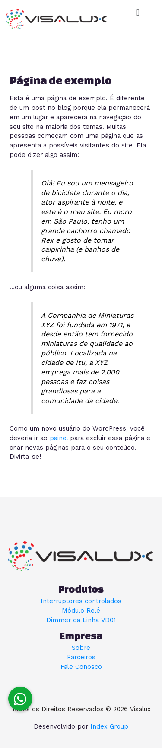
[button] (138, 12)
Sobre (81, 648)
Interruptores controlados (81, 601)
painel (59, 438)
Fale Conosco (81, 667)
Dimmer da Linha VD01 (81, 620)
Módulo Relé (81, 610)
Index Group (109, 726)
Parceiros (81, 657)
